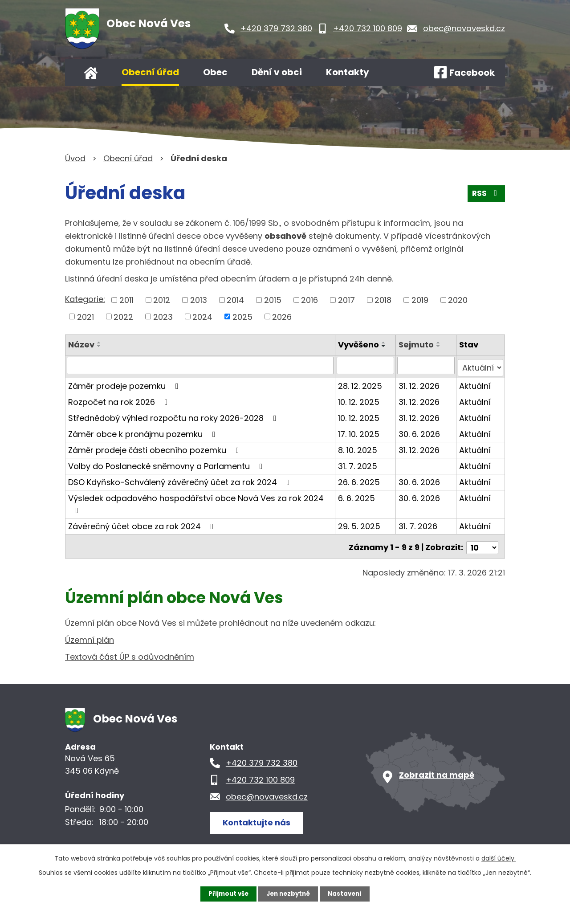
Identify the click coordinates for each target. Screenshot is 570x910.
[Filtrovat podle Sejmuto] (426, 365)
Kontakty (347, 72)
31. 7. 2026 (418, 523)
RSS (486, 195)
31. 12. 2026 (419, 383)
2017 (346, 300)
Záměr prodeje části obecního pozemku (155, 447)
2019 (419, 300)
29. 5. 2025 (360, 523)
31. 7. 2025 (359, 463)
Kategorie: (85, 299)
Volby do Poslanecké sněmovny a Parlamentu (167, 463)
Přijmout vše (226, 893)
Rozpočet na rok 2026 (119, 399)
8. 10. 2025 (359, 447)
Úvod (91, 72)
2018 (383, 300)
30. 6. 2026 (420, 431)
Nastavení (347, 893)
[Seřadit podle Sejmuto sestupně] (439, 346)
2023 (163, 316)
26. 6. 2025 (360, 479)
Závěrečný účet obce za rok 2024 (142, 523)
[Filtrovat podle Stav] (480, 365)
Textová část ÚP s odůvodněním (129, 651)
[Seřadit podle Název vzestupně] (99, 342)
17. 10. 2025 (360, 431)
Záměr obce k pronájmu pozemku (143, 431)
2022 (123, 316)
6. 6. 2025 (357, 495)
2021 (85, 316)
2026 (282, 316)
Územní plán (89, 635)
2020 (458, 300)
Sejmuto (417, 344)
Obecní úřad (150, 72)
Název (81, 344)
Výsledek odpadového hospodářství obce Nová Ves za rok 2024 (196, 501)
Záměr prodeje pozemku (125, 383)
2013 (198, 300)
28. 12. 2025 (361, 383)
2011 (126, 300)
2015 (272, 300)
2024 (202, 316)
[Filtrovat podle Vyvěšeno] (366, 365)
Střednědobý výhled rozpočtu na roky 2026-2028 (174, 415)
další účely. (498, 857)
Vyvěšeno (359, 344)
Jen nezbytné (288, 893)
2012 (161, 300)
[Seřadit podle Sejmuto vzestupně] (439, 342)
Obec (215, 72)
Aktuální (475, 383)
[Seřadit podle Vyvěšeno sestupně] (385, 346)
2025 (242, 316)
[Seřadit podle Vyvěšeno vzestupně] (385, 342)
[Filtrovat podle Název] (201, 365)
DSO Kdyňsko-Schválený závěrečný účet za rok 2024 (180, 479)
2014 (235, 300)
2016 (309, 300)
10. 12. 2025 (360, 399)
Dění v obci (277, 72)
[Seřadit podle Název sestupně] (99, 346)
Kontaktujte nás (259, 817)
